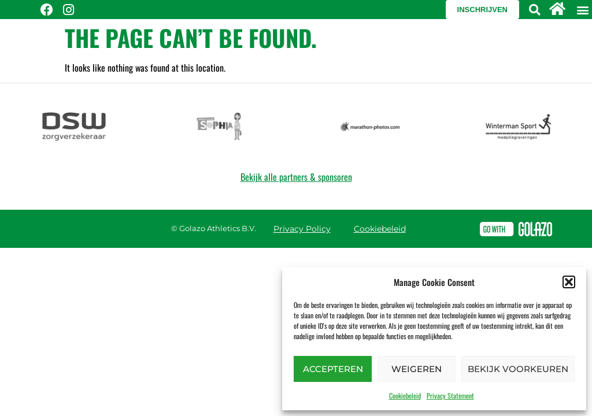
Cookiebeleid (405, 395)
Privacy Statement (450, 395)
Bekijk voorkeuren (518, 368)
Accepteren (333, 368)
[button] (569, 282)
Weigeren (416, 368)
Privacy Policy (302, 229)
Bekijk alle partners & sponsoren (296, 177)
